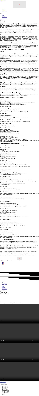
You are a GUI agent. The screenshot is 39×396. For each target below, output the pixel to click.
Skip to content (2, 0)
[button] (19, 13)
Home (3, 15)
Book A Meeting (3, 291)
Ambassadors (4, 10)
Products (3, 9)
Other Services (4, 11)
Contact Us (2, 290)
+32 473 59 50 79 (3, 292)
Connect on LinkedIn (4, 293)
